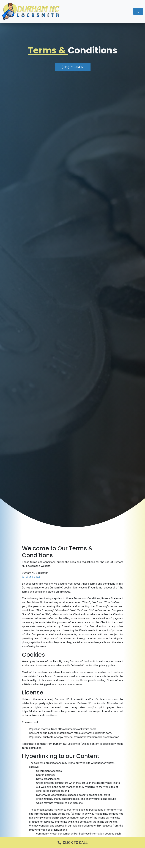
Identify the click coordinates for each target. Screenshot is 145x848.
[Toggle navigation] (138, 11)
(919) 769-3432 (72, 67)
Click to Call (70, 843)
